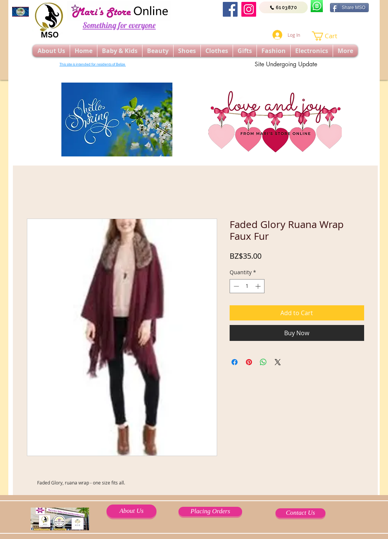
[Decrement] (235, 286)
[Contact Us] (300, 513)
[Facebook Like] (303, 22)
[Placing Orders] (210, 511)
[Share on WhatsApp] (263, 362)
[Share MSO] (349, 7)
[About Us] (131, 511)
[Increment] (258, 286)
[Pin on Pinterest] (248, 362)
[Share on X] (277, 362)
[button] (329, 36)
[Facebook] (230, 9)
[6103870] (283, 7)
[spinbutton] (247, 286)
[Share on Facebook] (234, 362)
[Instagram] (248, 9)
